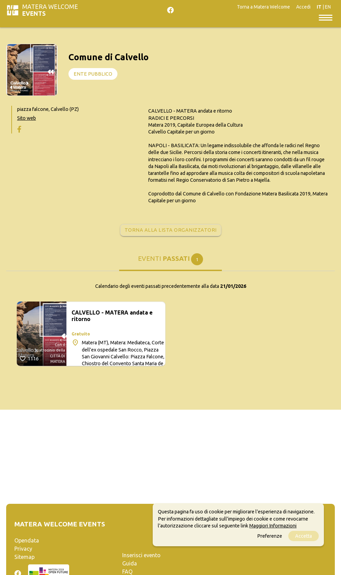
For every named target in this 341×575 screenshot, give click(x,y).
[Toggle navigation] (325, 17)
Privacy (23, 549)
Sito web (26, 118)
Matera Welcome (50, 10)
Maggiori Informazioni (272, 525)
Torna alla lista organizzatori (171, 230)
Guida (129, 563)
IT (319, 7)
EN (328, 7)
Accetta (303, 536)
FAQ (127, 571)
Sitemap (24, 557)
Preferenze (269, 536)
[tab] (170, 262)
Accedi (303, 7)
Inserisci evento (141, 555)
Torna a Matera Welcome (263, 7)
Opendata (26, 540)
